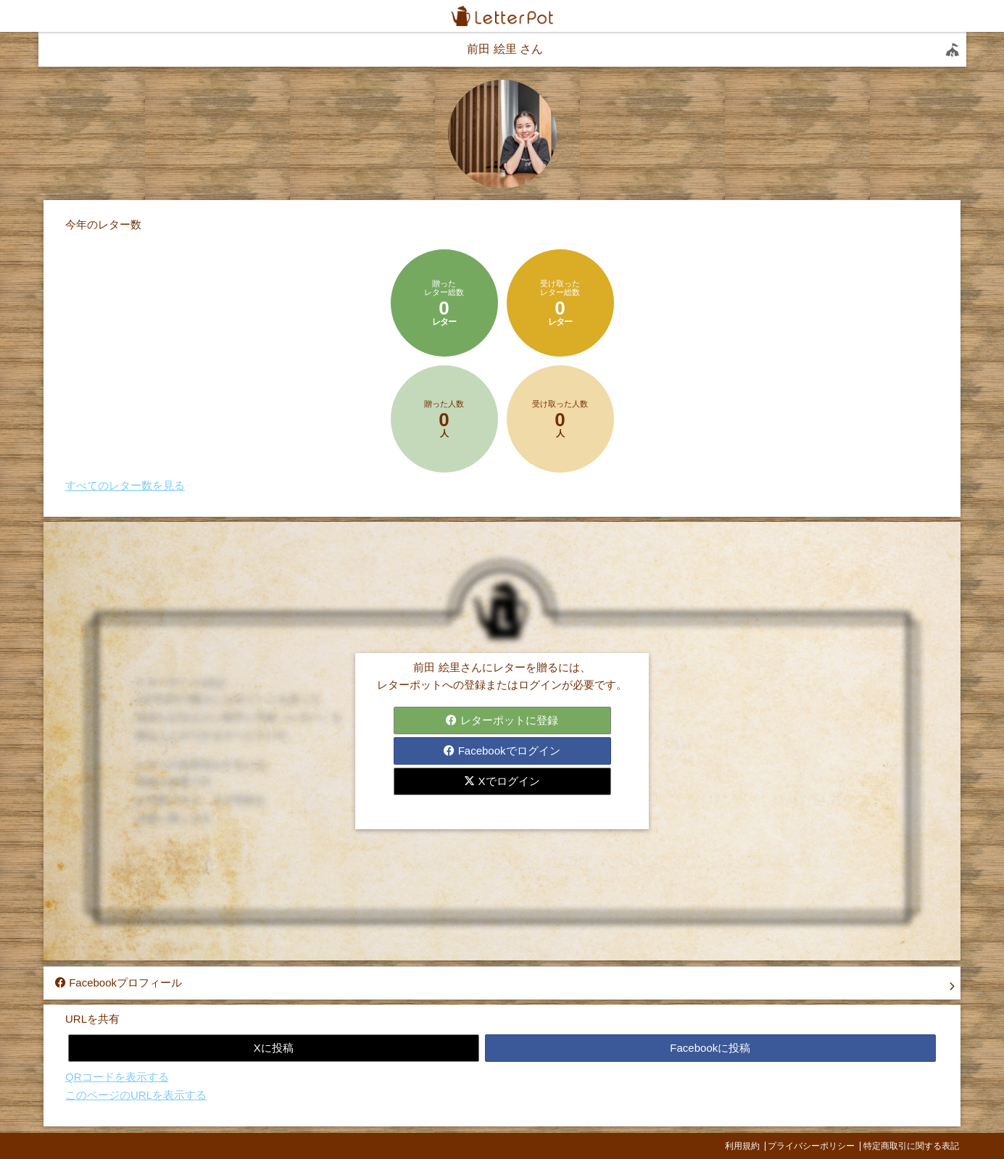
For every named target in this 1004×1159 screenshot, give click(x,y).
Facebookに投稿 (710, 1048)
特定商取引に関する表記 (911, 1146)
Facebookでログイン (502, 750)
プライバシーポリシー (811, 1146)
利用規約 (742, 1146)
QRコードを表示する (117, 1077)
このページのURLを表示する (136, 1095)
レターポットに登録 (501, 720)
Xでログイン (501, 781)
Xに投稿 (274, 1048)
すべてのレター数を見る (125, 485)
